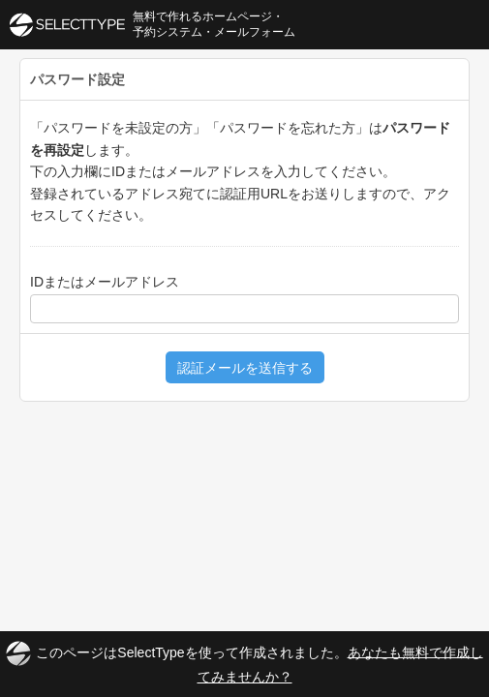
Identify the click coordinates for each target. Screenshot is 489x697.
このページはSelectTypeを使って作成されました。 (244, 662)
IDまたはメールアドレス (104, 281)
